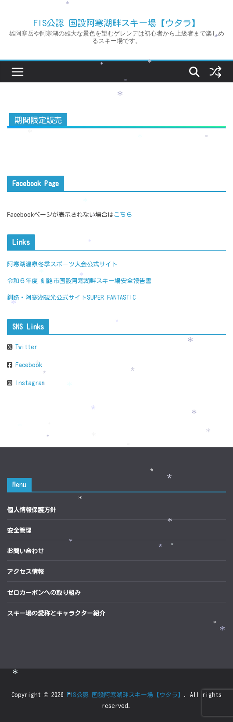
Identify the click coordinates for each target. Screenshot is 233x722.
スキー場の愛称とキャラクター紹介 (56, 613)
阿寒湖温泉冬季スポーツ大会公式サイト (62, 264)
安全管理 (19, 530)
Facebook (27, 365)
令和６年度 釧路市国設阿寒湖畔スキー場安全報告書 (79, 281)
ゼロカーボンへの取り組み (44, 593)
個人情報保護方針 (31, 510)
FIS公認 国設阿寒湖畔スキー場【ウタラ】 (116, 22)
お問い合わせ (25, 551)
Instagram (28, 383)
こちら (123, 215)
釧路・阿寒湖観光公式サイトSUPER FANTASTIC (71, 297)
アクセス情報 (25, 572)
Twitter (24, 347)
